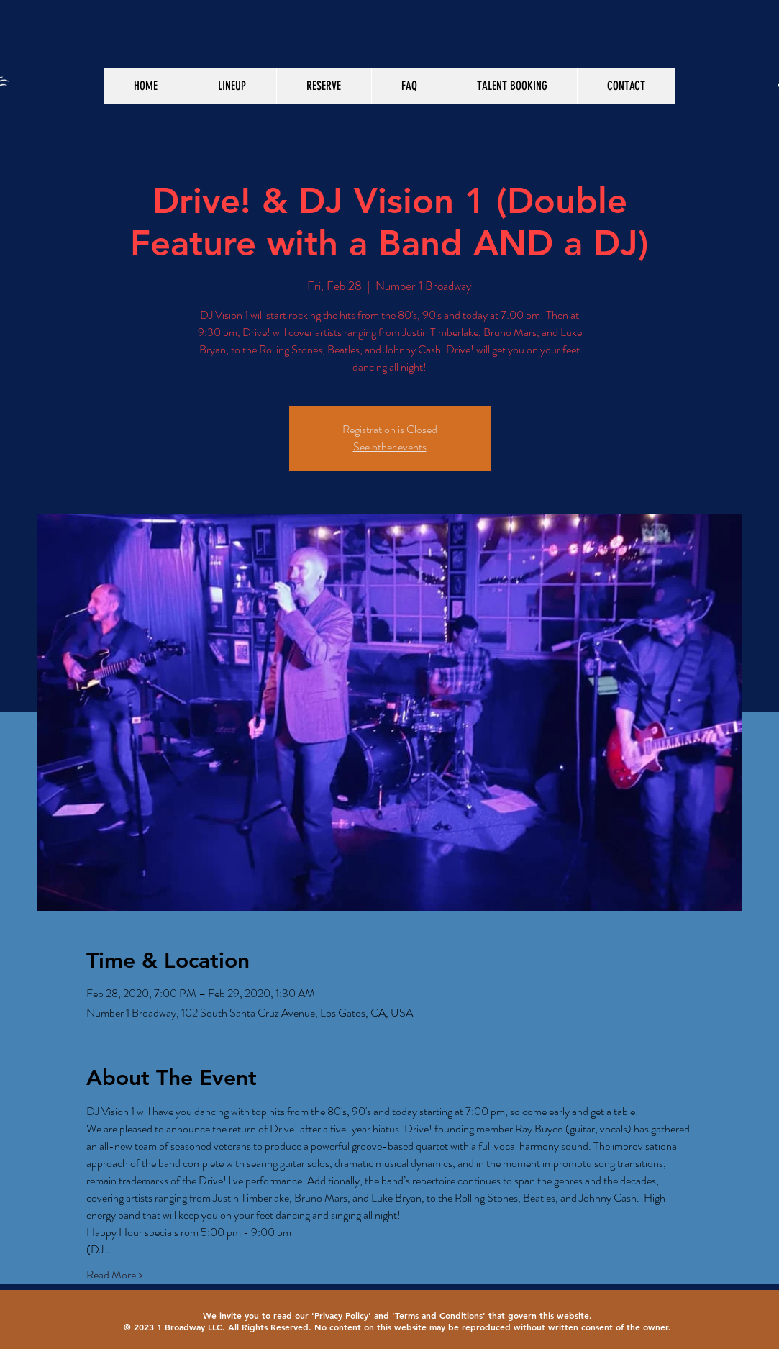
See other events (390, 446)
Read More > (114, 1275)
